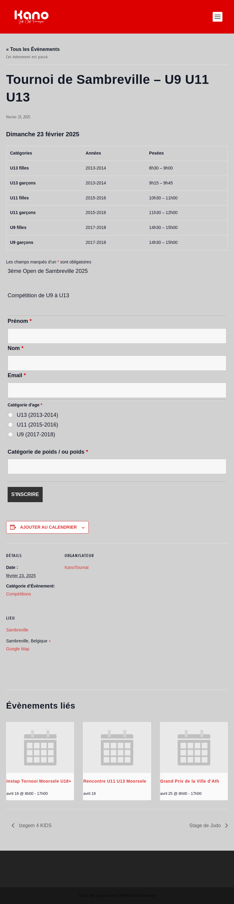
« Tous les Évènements (33, 49)
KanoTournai (77, 567)
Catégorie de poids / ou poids (48, 452)
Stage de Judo (205, 825)
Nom (15, 348)
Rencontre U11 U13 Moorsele (114, 781)
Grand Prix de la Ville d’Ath (189, 781)
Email (17, 375)
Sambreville (17, 629)
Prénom (20, 321)
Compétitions (18, 593)
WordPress (148, 896)
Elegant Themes (106, 896)
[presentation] (40, 747)
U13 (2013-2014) (37, 415)
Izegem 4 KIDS (34, 825)
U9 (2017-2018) (36, 434)
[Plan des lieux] (97, 648)
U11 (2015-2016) (37, 425)
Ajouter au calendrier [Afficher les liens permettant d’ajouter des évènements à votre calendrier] (48, 527)
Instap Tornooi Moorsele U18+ (38, 781)
